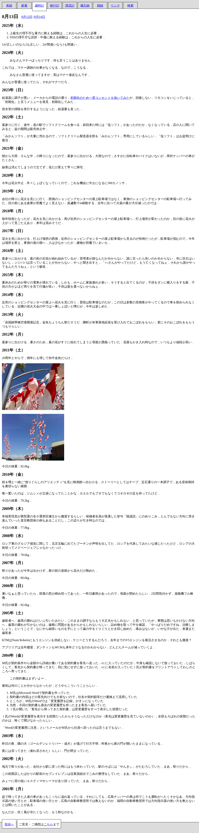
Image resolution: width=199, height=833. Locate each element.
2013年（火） (13, 314)
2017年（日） (13, 231)
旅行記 (54, 5)
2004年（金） (13, 655)
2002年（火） (13, 759)
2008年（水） (13, 536)
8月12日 (26, 16)
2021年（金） (13, 148)
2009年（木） (13, 508)
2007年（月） (13, 563)
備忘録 (85, 5)
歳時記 (39, 5)
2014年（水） (13, 294)
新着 (24, 5)
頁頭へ (9, 824)
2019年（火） (13, 191)
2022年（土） (13, 117)
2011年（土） (13, 350)
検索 (130, 5)
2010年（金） (13, 474)
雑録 (100, 5)
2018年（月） (13, 211)
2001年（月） (13, 789)
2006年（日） (13, 586)
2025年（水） (13, 25)
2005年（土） (13, 613)
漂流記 (69, 5)
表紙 (9, 5)
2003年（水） (13, 736)
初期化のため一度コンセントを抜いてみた (99, 97)
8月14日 (39, 16)
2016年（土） (13, 250)
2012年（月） (13, 334)
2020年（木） (13, 175)
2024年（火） (13, 52)
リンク (115, 5)
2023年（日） (13, 90)
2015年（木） (13, 275)
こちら (48, 824)
